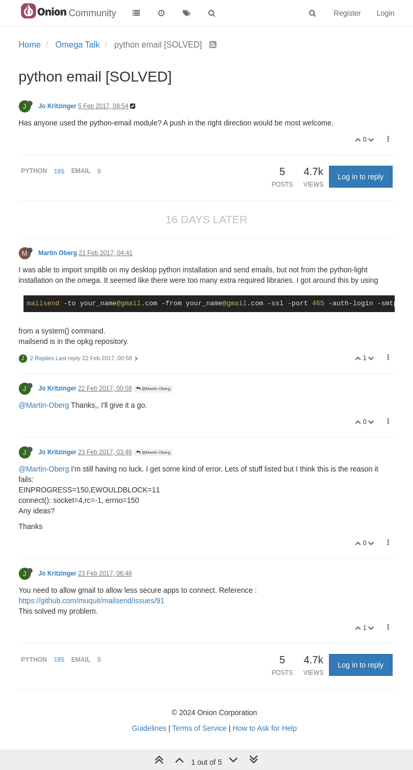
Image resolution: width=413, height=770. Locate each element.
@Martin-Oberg (44, 405)
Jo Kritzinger (58, 106)
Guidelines (149, 728)
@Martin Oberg (153, 388)
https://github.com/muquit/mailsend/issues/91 (91, 600)
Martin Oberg (58, 253)
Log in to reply (361, 177)
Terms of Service (199, 728)
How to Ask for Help (265, 728)
